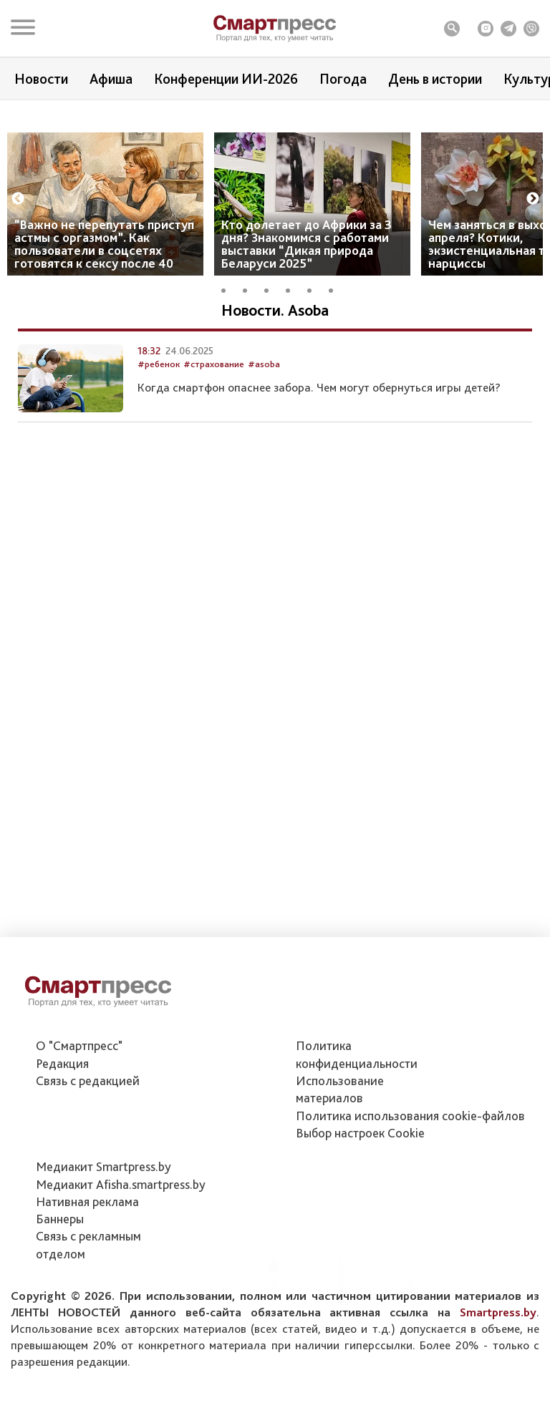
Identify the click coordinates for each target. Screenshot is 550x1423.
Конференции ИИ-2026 (226, 78)
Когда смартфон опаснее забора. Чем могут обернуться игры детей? (319, 464)
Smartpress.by (498, 1312)
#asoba (264, 439)
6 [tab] (336, 316)
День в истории (435, 78)
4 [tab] (293, 316)
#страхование (213, 439)
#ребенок (159, 439)
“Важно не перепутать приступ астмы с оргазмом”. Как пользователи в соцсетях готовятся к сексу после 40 (104, 271)
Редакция (62, 1063)
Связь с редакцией (88, 1080)
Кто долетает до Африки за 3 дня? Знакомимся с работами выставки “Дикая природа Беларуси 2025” (306, 271)
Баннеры (60, 1218)
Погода (343, 78)
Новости (41, 78)
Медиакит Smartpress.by (103, 1166)
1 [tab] (228, 316)
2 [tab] (250, 316)
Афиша (111, 78)
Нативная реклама (87, 1201)
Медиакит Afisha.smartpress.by (121, 1184)
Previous (18, 226)
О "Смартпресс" (79, 1045)
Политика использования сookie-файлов (410, 1115)
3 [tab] (271, 316)
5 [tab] (314, 316)
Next (533, 226)
